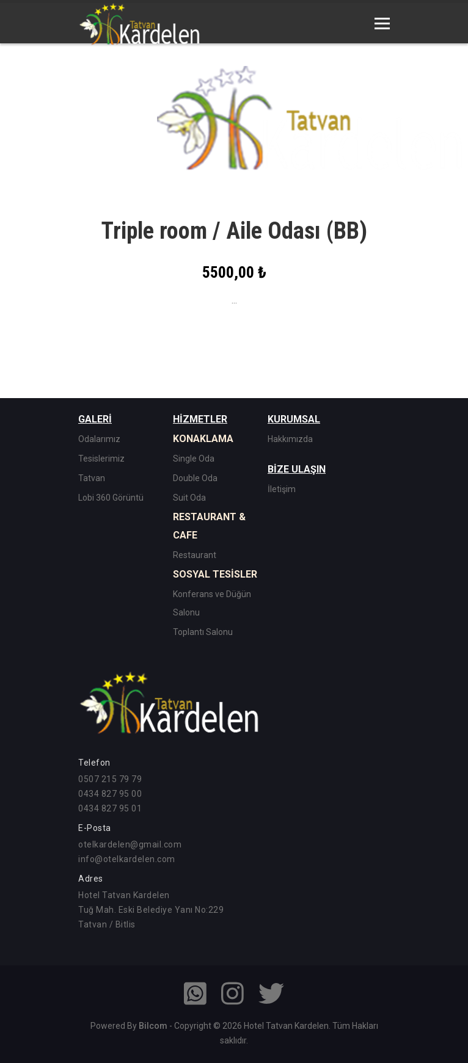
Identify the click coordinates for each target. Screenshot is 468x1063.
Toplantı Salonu (203, 632)
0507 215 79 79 (110, 779)
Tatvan (91, 478)
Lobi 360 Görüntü (111, 497)
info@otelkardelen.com (126, 859)
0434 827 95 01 (110, 808)
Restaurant (194, 555)
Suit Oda (189, 497)
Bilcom (153, 1026)
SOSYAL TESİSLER (215, 574)
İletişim (282, 489)
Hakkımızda (290, 439)
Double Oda (195, 478)
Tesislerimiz (101, 458)
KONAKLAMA (203, 438)
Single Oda (193, 458)
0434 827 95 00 (110, 794)
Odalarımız (99, 439)
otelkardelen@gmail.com (129, 844)
